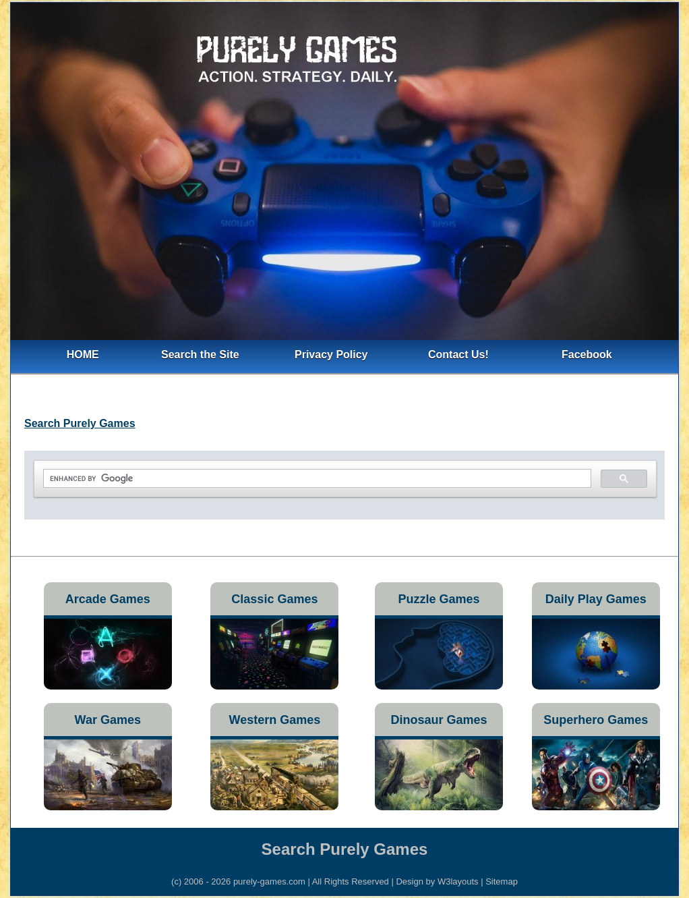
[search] (316, 478)
